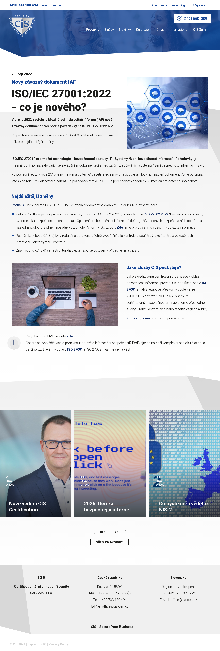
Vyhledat (198, 5)
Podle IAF (19, 205)
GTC (43, 644)
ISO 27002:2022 (156, 214)
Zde (120, 227)
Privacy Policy (59, 644)
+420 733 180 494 (23, 5)
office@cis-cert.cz (115, 606)
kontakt (57, 5)
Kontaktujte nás (139, 318)
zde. (69, 336)
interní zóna (159, 5)
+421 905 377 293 (181, 593)
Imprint (33, 644)
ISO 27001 (75, 349)
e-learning (178, 5)
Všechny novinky (109, 542)
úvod (45, 5)
